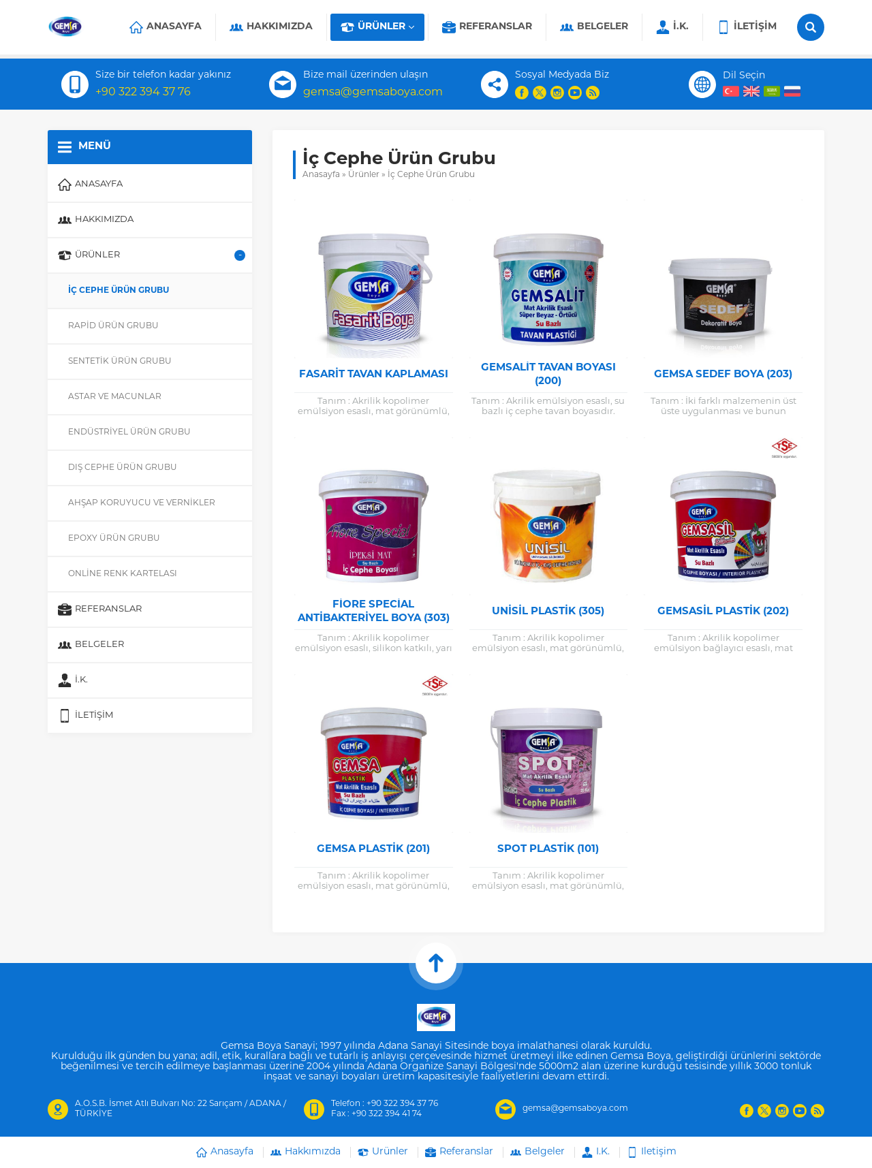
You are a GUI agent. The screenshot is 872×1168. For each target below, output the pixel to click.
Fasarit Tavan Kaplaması (373, 375)
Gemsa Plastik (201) (373, 850)
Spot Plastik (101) (548, 850)
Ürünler (363, 175)
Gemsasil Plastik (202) (723, 612)
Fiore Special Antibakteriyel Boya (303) (374, 612)
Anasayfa (321, 175)
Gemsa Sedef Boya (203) (723, 375)
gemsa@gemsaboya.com (373, 92)
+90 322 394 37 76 (143, 92)
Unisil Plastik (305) (548, 612)
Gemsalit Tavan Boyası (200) (548, 375)
